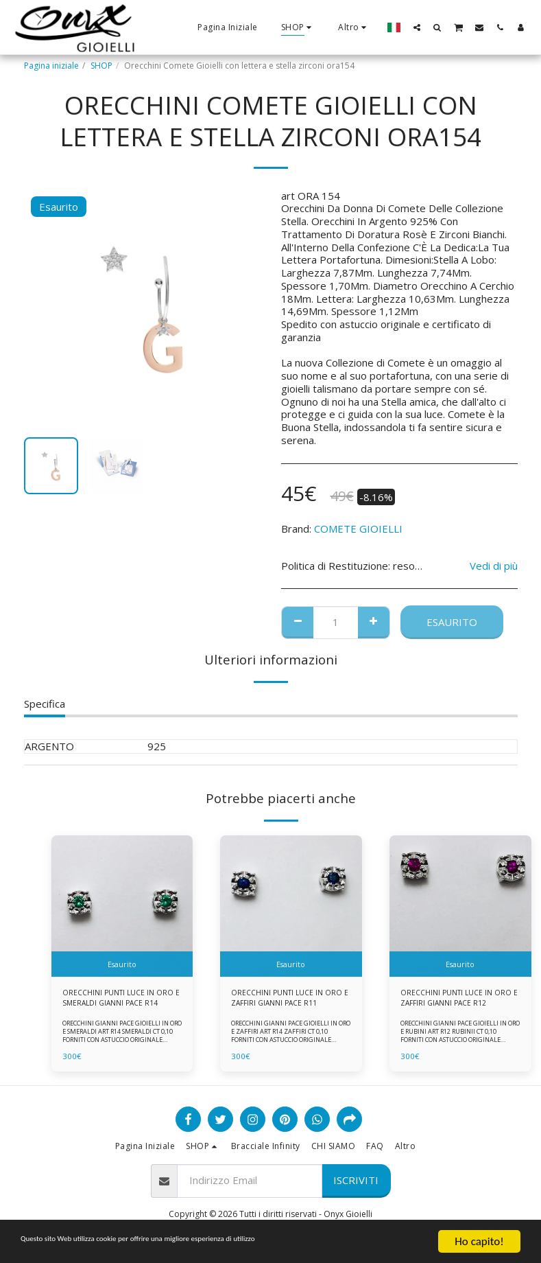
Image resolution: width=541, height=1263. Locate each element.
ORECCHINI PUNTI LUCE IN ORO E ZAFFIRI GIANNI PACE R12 (453, 1000)
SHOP (101, 65)
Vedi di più (494, 565)
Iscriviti (355, 1184)
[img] (122, 906)
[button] (416, 27)
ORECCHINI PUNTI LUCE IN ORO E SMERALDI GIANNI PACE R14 (120, 1000)
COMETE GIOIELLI (358, 528)
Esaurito (451, 622)
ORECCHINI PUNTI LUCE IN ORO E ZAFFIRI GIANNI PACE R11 (284, 1000)
